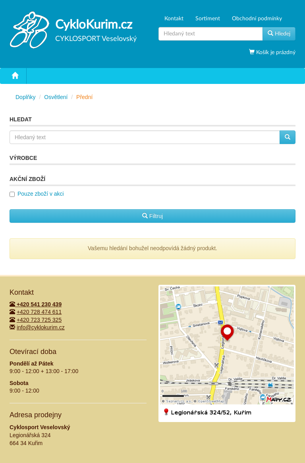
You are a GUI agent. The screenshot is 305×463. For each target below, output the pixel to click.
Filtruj (152, 216)
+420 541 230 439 (36, 304)
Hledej (279, 33)
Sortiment (207, 18)
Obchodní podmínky (257, 18)
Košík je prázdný (275, 52)
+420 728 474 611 (39, 312)
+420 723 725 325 (39, 320)
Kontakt (173, 18)
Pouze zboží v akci (40, 194)
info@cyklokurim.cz (41, 327)
